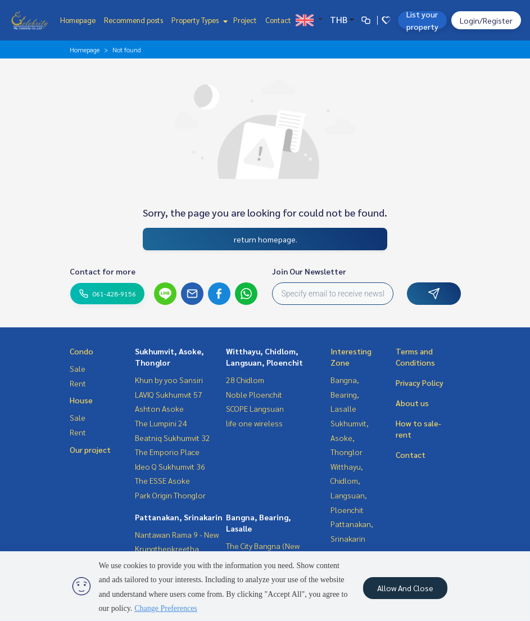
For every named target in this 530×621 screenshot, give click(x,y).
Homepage (78, 20)
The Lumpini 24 (161, 423)
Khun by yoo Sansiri (169, 380)
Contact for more (102, 271)
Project (245, 20)
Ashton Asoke (159, 408)
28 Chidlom (245, 380)
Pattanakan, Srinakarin (179, 517)
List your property (422, 20)
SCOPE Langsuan (255, 408)
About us (412, 403)
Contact (278, 20)
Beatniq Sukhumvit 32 (172, 438)
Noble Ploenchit (254, 394)
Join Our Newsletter (309, 271)
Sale (77, 368)
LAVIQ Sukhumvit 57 (168, 394)
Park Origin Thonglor (170, 495)
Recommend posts (133, 20)
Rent (78, 383)
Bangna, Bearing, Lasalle (344, 394)
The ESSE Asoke (162, 480)
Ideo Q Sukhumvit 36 (170, 466)
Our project (90, 449)
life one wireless (254, 423)
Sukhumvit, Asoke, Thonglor (349, 437)
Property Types (198, 20)
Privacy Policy (419, 382)
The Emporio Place (167, 452)
